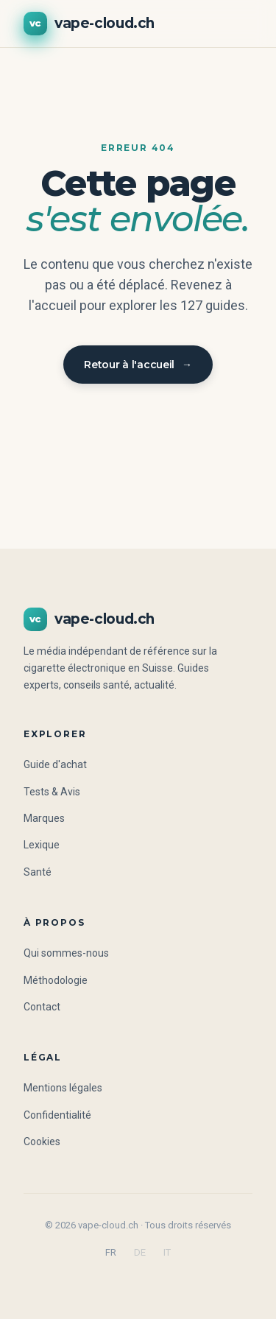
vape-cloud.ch (89, 23)
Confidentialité (57, 1115)
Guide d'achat (55, 764)
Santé (38, 872)
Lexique (42, 845)
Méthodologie (56, 980)
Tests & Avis (52, 792)
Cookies (42, 1141)
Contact (42, 1007)
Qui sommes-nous (66, 953)
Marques (44, 818)
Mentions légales (63, 1088)
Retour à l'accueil (138, 364)
